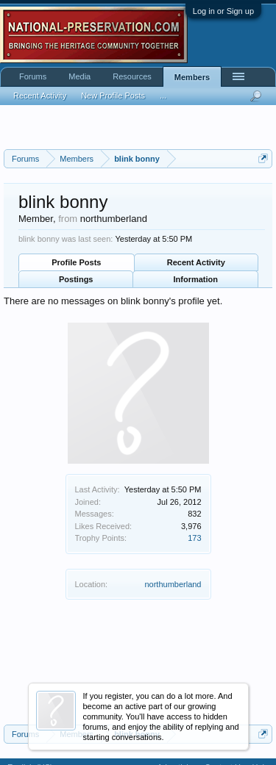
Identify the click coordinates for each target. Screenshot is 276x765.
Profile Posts (76, 262)
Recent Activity (196, 262)
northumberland (172, 584)
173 (194, 538)
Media (79, 76)
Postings (76, 279)
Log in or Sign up (223, 11)
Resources (132, 76)
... (163, 95)
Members (192, 77)
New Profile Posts (113, 95)
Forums (32, 76)
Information (196, 279)
